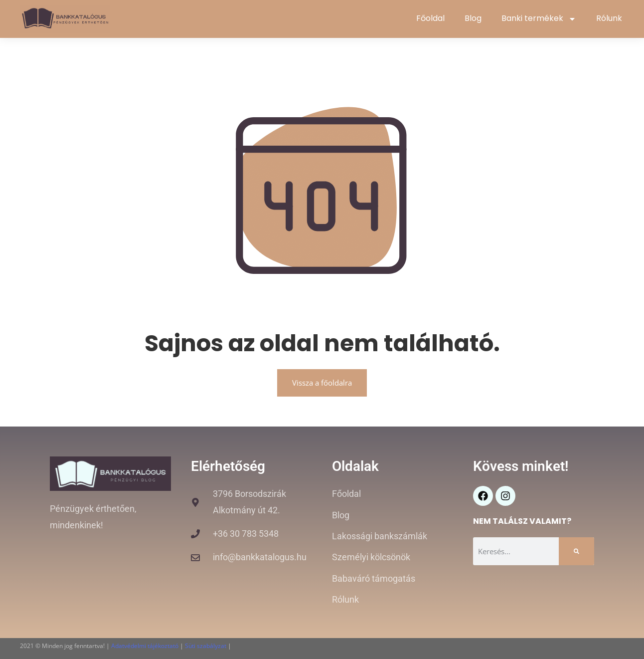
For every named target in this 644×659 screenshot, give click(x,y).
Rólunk (609, 18)
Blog (473, 18)
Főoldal (430, 18)
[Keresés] (576, 551)
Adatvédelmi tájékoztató (144, 646)
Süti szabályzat (205, 646)
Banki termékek (538, 19)
